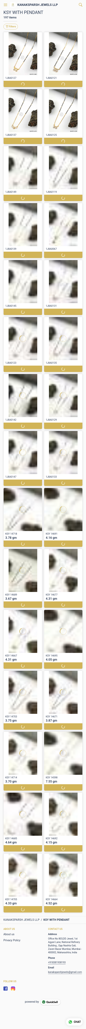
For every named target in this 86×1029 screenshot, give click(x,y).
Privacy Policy (11, 940)
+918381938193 (57, 962)
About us (8, 934)
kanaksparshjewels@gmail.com (65, 972)
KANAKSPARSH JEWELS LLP (37, 5)
